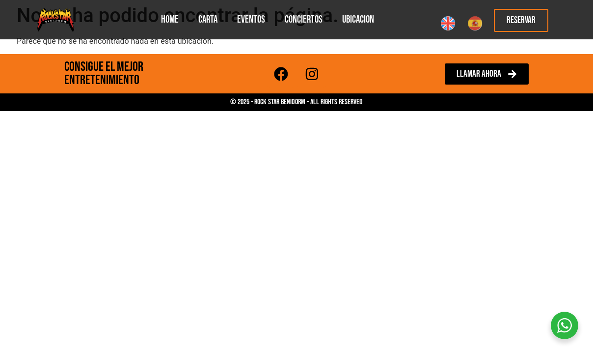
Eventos (251, 19)
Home (170, 19)
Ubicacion (358, 19)
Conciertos (304, 19)
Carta (207, 19)
